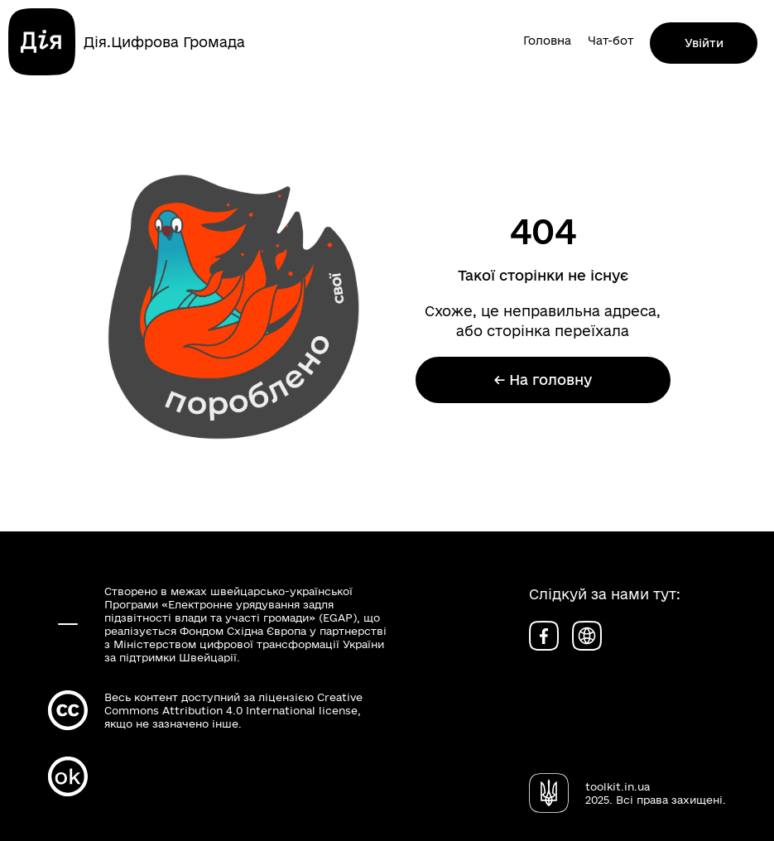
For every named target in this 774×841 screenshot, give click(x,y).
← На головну (543, 379)
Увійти (704, 43)
